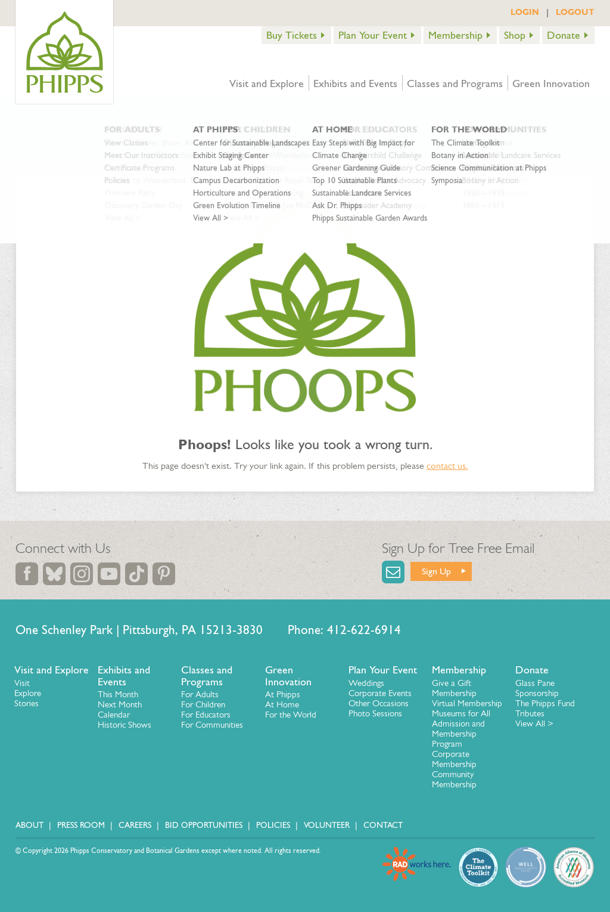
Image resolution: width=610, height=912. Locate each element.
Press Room (81, 825)
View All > (534, 723)
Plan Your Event (372, 35)
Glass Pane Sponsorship (537, 688)
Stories (26, 703)
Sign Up (436, 571)
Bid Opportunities (203, 825)
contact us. (447, 465)
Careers (135, 825)
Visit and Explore (266, 83)
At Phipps (282, 694)
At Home (282, 704)
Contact (383, 825)
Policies (273, 825)
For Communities (212, 724)
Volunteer (327, 825)
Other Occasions (378, 703)
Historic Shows (124, 724)
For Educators (206, 714)
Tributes (529, 713)
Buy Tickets (291, 35)
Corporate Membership (454, 759)
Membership (455, 35)
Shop (514, 35)
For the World (290, 714)
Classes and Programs (455, 83)
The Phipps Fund (545, 703)
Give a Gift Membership (454, 688)
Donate (563, 35)
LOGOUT (575, 12)
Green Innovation (551, 83)
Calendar (114, 714)
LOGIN (525, 12)
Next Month (120, 704)
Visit (22, 683)
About (29, 825)
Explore (27, 693)
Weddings (366, 683)
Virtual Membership (467, 703)
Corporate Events (380, 693)
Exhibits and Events (355, 83)
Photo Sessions (375, 713)
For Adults (200, 694)
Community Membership (454, 779)
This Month (118, 694)
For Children (203, 704)
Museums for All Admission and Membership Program (461, 728)
